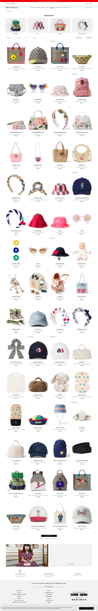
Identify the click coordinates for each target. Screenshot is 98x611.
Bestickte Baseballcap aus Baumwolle (38, 462)
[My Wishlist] (89, 7)
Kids (13, 3)
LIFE (15, 3)
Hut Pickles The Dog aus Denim (60, 429)
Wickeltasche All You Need (38, 396)
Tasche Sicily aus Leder (81, 134)
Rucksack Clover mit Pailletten (82, 101)
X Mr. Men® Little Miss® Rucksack (60, 495)
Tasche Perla (16, 167)
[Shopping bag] (91, 7)
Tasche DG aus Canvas (38, 134)
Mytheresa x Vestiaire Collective (19, 602)
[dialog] (49, 608)
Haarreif (16, 232)
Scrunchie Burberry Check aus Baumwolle (38, 199)
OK (86, 608)
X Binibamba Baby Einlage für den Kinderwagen (82, 396)
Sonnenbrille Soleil (82, 232)
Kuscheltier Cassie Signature (60, 396)
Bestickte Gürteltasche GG (16, 528)
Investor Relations (49, 600)
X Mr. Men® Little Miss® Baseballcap (38, 68)
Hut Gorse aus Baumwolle (60, 199)
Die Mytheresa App (49, 592)
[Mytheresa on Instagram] (79, 600)
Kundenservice (19, 590)
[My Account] (87, 7)
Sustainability (49, 594)
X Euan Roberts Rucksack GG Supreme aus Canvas (38, 495)
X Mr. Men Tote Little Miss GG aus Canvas (60, 68)
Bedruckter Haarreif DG (60, 134)
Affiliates (49, 602)
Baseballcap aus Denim (38, 331)
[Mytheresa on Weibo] (83, 600)
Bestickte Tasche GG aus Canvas (82, 495)
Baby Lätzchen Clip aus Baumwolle (16, 396)
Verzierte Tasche (38, 167)
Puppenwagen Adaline (60, 298)
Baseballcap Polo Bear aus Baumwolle (82, 199)
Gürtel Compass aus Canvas (82, 462)
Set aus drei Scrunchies (16, 265)
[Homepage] (12, 7)
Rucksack (60, 462)
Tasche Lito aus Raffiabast (60, 167)
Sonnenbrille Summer (38, 265)
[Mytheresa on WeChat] (85, 600)
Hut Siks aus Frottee (60, 232)
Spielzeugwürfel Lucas (38, 298)
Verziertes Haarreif (60, 331)
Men (10, 3)
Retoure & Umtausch (19, 600)
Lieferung (19, 598)
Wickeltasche (16, 462)
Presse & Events (49, 596)
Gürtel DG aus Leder (16, 134)
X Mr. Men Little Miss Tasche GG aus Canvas (16, 68)
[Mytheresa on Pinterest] (77, 600)
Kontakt (19, 592)
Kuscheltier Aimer (81, 429)
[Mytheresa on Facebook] (74, 600)
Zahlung (19, 596)
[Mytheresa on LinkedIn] (72, 600)
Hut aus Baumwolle (38, 429)
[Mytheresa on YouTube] (81, 600)
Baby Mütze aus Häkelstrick (38, 232)
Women (7, 3)
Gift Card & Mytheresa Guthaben (19, 594)
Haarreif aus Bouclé (82, 331)
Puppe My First (82, 265)
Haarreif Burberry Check (16, 199)
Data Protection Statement (54, 608)
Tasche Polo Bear (60, 528)
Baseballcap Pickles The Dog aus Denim (82, 528)
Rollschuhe (16, 331)
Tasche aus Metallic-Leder (16, 101)
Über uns (49, 590)
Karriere (49, 598)
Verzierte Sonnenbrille (38, 101)
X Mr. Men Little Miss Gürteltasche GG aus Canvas (82, 68)
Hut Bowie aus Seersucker (60, 265)
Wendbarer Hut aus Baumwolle (60, 101)
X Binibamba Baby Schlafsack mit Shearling (16, 429)
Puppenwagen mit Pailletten (16, 298)
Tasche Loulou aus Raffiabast (82, 167)
